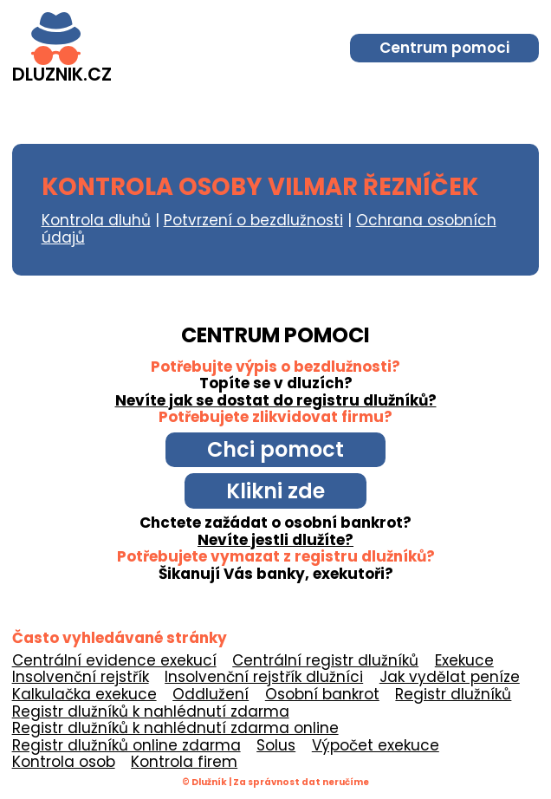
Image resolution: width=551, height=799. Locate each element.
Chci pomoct (275, 449)
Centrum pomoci (444, 47)
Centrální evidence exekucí (114, 660)
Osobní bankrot (322, 694)
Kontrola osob (63, 761)
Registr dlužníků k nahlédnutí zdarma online (175, 728)
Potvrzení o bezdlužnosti (253, 220)
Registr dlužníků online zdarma (126, 745)
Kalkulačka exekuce (84, 694)
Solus (275, 745)
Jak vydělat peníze (449, 676)
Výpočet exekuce (375, 745)
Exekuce (464, 660)
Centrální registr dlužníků (325, 660)
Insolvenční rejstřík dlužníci (264, 676)
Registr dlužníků (453, 694)
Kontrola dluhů (96, 220)
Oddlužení (210, 694)
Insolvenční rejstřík (80, 676)
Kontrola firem (184, 761)
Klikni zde (275, 491)
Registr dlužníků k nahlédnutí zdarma (150, 711)
